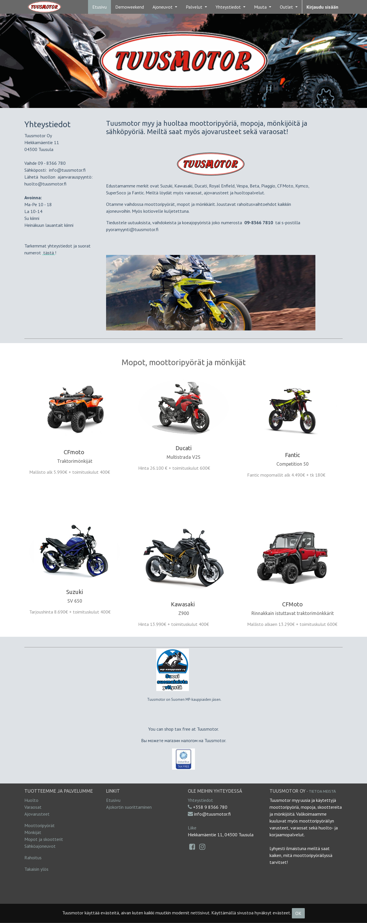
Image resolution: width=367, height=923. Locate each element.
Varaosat (33, 807)
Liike (192, 828)
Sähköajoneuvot (40, 846)
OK (298, 913)
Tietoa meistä (322, 791)
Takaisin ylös (36, 869)
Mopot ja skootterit (43, 839)
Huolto (31, 800)
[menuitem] (99, 7)
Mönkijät (32, 832)
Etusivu (113, 800)
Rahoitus (33, 857)
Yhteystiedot (200, 800)
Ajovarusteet (37, 814)
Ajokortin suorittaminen (129, 807)
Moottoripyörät (39, 825)
